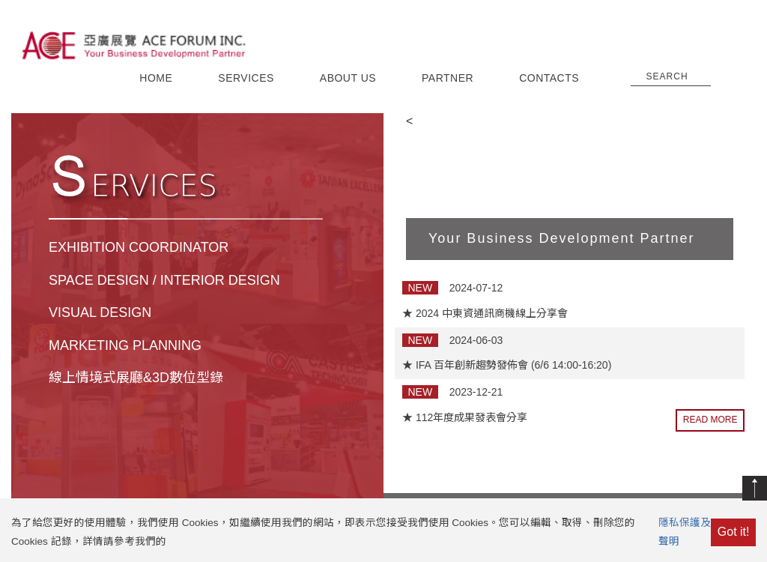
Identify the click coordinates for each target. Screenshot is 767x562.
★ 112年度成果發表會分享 (464, 417)
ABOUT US (348, 78)
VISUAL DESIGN (100, 312)
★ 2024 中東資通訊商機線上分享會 (485, 313)
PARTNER (447, 78)
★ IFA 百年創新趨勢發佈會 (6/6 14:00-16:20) (506, 365)
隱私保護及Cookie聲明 (700, 532)
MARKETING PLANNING (125, 345)
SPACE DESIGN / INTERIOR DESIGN (164, 280)
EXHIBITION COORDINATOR (138, 247)
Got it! (734, 531)
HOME (155, 78)
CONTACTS (549, 78)
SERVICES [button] (246, 78)
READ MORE (710, 419)
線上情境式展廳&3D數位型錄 (136, 377)
